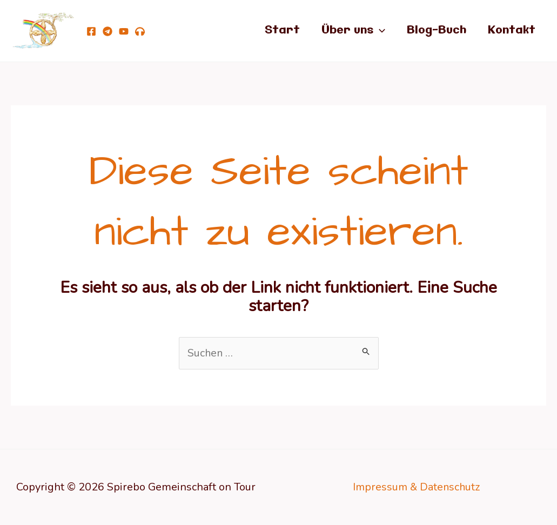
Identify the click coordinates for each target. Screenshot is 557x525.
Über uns (353, 30)
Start (282, 30)
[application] (379, 30)
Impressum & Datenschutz (416, 487)
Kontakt (511, 30)
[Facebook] (91, 31)
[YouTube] (124, 31)
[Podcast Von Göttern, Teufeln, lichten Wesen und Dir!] (140, 31)
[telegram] (107, 31)
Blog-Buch (436, 30)
